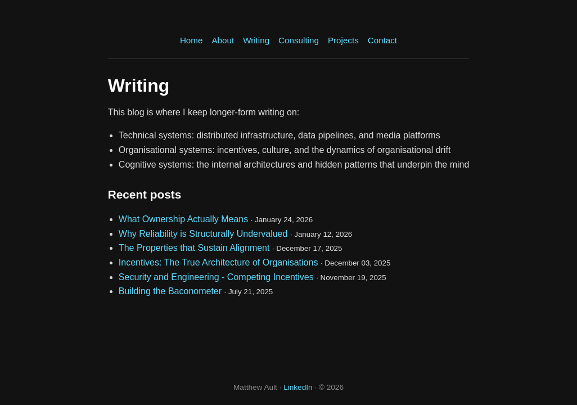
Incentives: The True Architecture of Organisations (218, 262)
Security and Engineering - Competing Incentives (216, 277)
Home (191, 40)
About (222, 40)
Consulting (298, 40)
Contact (382, 40)
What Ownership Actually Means (183, 219)
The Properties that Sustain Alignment (194, 248)
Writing (256, 40)
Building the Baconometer (170, 291)
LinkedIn (297, 387)
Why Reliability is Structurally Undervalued (203, 233)
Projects (343, 40)
